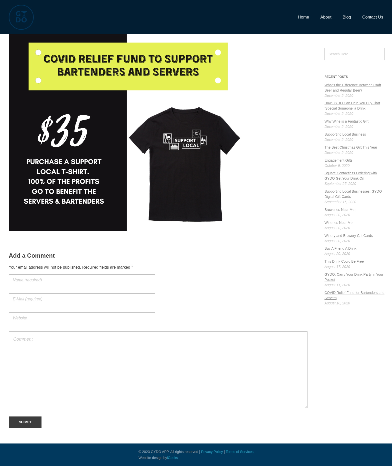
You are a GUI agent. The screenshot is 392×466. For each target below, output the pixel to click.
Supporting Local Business (345, 134)
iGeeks (172, 458)
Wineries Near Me (338, 223)
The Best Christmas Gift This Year (350, 147)
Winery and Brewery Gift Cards (348, 236)
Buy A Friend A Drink (340, 248)
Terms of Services (240, 452)
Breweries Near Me (339, 210)
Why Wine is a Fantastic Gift (346, 121)
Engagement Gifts (338, 160)
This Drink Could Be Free (344, 261)
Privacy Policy (212, 452)
